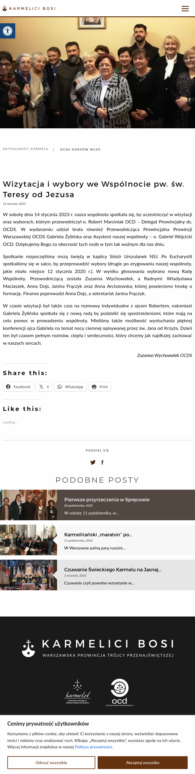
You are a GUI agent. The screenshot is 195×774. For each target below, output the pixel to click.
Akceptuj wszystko (142, 762)
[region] (97, 744)
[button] (7, 30)
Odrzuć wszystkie (51, 762)
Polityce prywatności (93, 746)
